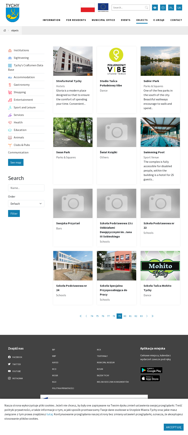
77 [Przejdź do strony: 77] (108, 316)
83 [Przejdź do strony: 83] (141, 316)
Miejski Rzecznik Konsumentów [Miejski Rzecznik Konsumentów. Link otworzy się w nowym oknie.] (113, 382)
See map (15, 162)
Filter (13, 213)
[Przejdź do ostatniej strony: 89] (152, 316)
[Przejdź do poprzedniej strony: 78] (86, 316)
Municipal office (103, 19)
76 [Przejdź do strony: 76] (103, 316)
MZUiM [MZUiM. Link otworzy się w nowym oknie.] (100, 369)
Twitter (14, 364)
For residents (76, 19)
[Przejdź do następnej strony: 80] (147, 316)
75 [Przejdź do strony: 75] (97, 316)
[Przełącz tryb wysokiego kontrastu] (155, 7)
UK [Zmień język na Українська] (179, 8)
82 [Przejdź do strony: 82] (136, 316)
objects (142, 19)
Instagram (15, 378)
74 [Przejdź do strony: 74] (92, 316)
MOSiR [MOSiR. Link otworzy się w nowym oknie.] (55, 375)
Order (11, 196)
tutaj (49, 414)
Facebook (15, 357)
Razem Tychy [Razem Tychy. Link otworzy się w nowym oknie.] (103, 375)
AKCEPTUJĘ (173, 427)
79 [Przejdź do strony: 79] (119, 316)
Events (125, 19)
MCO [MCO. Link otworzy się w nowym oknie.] (54, 369)
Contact (176, 19)
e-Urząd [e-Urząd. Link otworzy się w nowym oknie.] (158, 19)
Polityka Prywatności (63, 388)
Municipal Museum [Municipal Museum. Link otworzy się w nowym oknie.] (106, 362)
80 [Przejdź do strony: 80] (125, 316)
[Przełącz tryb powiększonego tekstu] (163, 7)
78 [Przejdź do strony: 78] (114, 316)
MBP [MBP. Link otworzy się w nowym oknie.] (54, 356)
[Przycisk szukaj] (146, 7)
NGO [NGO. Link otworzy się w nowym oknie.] (54, 382)
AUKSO (55, 362)
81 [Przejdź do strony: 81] (130, 316)
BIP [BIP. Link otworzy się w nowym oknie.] (53, 349)
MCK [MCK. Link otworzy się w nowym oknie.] (99, 349)
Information (51, 19)
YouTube (14, 371)
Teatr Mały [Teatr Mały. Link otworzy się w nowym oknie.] (102, 356)
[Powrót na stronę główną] (4, 30)
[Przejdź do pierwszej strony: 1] (81, 316)
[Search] (131, 7)
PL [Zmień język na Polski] (171, 8)
